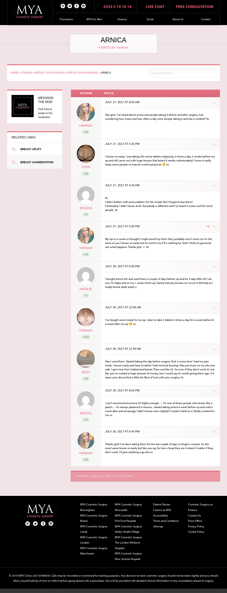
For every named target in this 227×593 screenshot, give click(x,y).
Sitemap (158, 526)
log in (95, 476)
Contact (205, 19)
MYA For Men (94, 19)
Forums (26, 72)
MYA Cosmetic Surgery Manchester (93, 550)
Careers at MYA (162, 510)
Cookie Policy (196, 531)
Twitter (69, 5)
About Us (177, 19)
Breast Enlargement (83, 72)
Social (150, 19)
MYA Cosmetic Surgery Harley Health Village (128, 529)
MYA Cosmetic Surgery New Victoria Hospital (128, 556)
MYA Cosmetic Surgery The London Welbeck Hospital (128, 542)
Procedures (66, 19)
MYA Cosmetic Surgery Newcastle (128, 507)
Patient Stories (161, 504)
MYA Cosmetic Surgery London (93, 539)
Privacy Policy (196, 526)
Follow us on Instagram (83, 5)
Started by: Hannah (113, 47)
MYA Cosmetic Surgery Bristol (93, 518)
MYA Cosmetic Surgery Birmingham (93, 507)
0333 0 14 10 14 (117, 6)
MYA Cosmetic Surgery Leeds (93, 529)
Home (14, 72)
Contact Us (194, 515)
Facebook (76, 5)
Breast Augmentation (36, 162)
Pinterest (63, 5)
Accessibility (160, 515)
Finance (122, 19)
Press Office (195, 520)
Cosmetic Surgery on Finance (200, 507)
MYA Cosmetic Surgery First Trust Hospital (128, 518)
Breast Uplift (30, 149)
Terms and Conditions (166, 520)
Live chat (155, 6)
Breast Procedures (50, 72)
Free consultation (194, 6)
